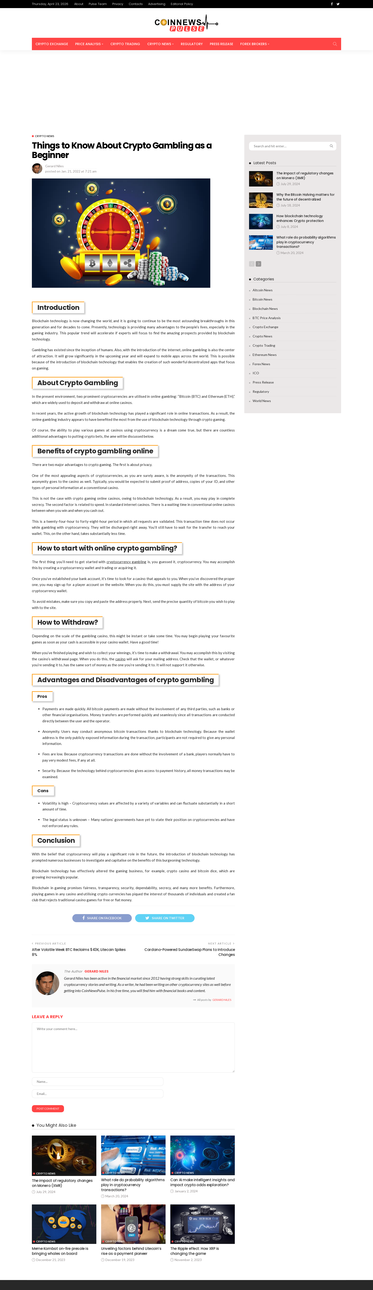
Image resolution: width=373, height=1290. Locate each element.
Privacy (117, 4)
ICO (256, 299)
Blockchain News (265, 235)
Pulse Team (98, 4)
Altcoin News (263, 216)
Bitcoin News (262, 225)
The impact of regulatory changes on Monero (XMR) (305, 101)
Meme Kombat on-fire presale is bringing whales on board (60, 1178)
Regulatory (192, 44)
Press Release (221, 44)
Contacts (136, 4)
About (78, 4)
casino (120, 585)
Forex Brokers (253, 44)
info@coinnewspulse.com (110, 1253)
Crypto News (159, 44)
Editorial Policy (182, 4)
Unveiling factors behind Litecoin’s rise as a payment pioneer (131, 1178)
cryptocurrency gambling (127, 487)
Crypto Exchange (51, 44)
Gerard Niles (54, 92)
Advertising (156, 4)
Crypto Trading (125, 44)
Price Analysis (88, 44)
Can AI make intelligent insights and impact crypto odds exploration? (198, 1111)
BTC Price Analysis (267, 244)
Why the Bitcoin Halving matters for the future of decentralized (305, 123)
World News (262, 327)
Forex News (261, 290)
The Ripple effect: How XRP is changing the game (195, 1178)
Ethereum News (265, 281)
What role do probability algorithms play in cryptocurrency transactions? (133, 1111)
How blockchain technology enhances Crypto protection (300, 144)
